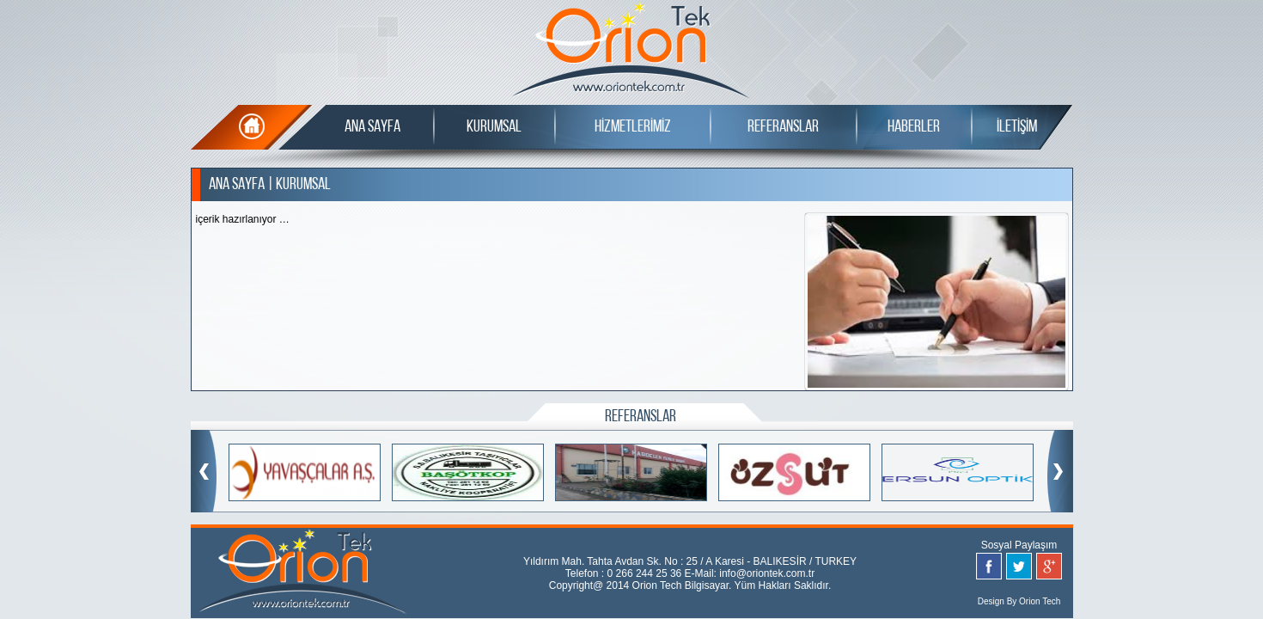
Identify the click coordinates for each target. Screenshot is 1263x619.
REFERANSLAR (783, 127)
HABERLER (914, 127)
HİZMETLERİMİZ (633, 127)
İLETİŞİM (1017, 127)
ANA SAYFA (372, 127)
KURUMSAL (494, 127)
